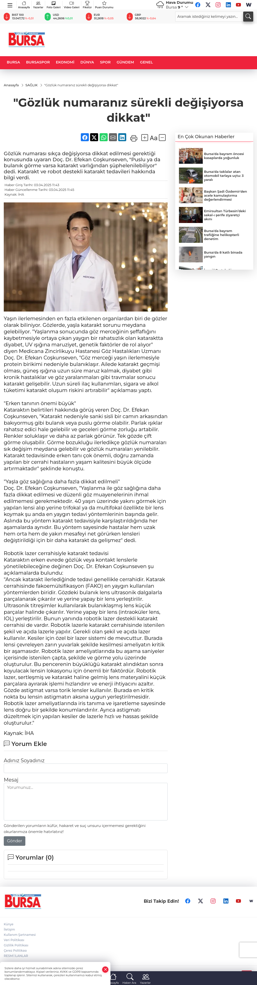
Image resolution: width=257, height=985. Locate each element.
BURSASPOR (38, 62)
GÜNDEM (125, 62)
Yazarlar (38, 5)
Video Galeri (72, 5)
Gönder (14, 841)
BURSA (13, 62)
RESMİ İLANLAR (16, 956)
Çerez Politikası (15, 951)
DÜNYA (87, 62)
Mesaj (11, 780)
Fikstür (87, 5)
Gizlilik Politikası (16, 945)
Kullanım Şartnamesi (20, 935)
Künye (8, 924)
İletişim (9, 930)
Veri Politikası (14, 940)
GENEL (146, 62)
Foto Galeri (54, 5)
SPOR (105, 62)
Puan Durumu (104, 5)
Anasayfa (24, 5)
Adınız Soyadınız (24, 761)
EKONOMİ (65, 62)
